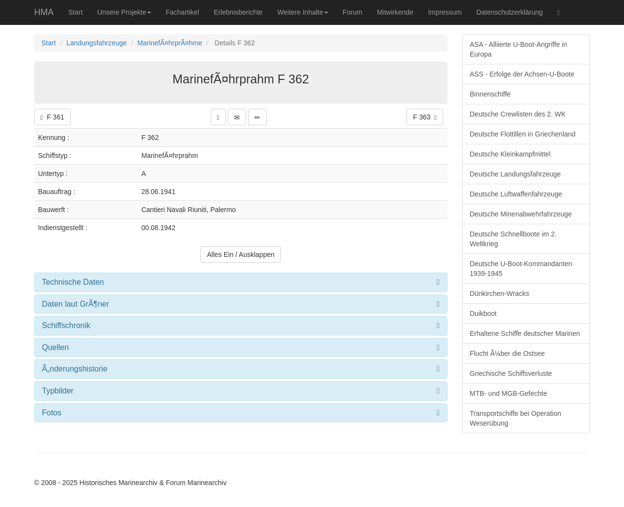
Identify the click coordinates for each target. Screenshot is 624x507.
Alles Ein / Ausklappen (240, 254)
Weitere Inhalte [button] (302, 12)
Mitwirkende (395, 12)
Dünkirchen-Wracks (499, 293)
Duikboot (483, 313)
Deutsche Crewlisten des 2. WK (518, 114)
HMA (44, 12)
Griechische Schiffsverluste (511, 373)
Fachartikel (182, 12)
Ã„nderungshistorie (74, 369)
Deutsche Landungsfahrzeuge (515, 174)
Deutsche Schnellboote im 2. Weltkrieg (513, 239)
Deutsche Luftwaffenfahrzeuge (516, 194)
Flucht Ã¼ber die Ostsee (507, 353)
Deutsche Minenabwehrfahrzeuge (521, 214)
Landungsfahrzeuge (96, 43)
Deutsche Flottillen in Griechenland (523, 134)
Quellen (55, 347)
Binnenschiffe (490, 94)
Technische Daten (73, 282)
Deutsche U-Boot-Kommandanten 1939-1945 (521, 268)
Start (75, 12)
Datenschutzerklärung (509, 12)
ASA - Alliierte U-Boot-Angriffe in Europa (518, 49)
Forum (352, 12)
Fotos (51, 413)
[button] (218, 117)
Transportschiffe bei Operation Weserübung (516, 418)
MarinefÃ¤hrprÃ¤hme (169, 43)
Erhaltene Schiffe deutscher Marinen (525, 333)
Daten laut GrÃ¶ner (75, 304)
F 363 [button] (425, 117)
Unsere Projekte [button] (124, 12)
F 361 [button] (52, 117)
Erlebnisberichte (238, 12)
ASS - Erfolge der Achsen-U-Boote (522, 74)
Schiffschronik (66, 325)
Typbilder (58, 391)
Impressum (445, 12)
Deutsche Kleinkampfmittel (510, 154)
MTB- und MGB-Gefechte (508, 393)
